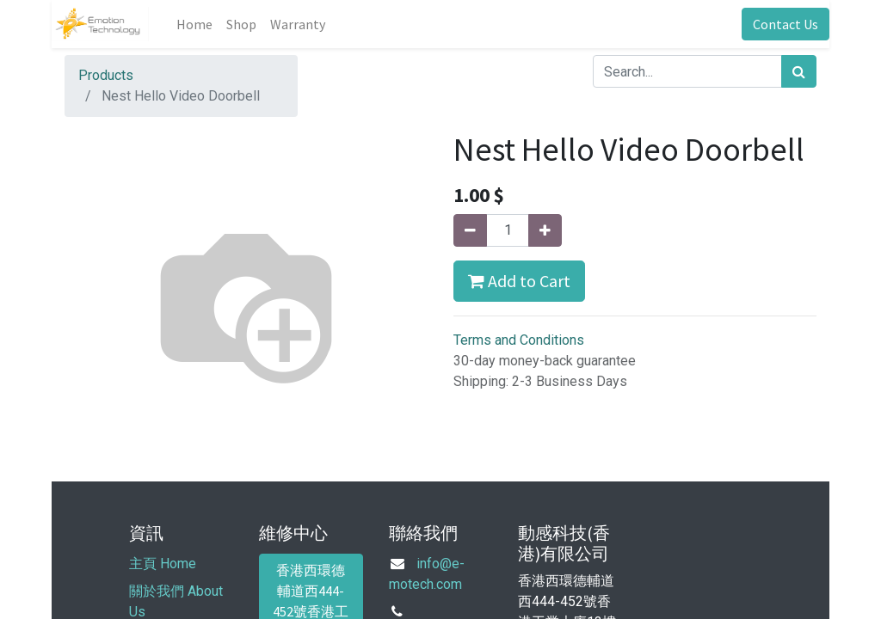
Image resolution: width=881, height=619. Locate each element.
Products (105, 75)
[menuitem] (194, 24)
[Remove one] (470, 230)
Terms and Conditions (518, 340)
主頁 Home (162, 563)
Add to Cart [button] (519, 280)
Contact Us (785, 24)
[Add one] (545, 230)
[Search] (798, 71)
